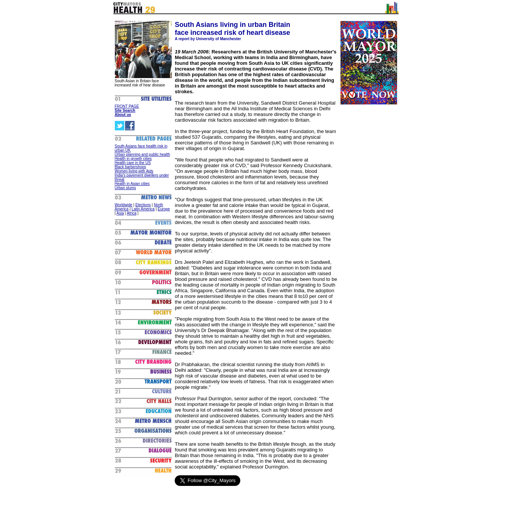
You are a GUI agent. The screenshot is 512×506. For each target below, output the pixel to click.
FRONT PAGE (127, 106)
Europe (164, 209)
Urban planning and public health (142, 154)
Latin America (143, 209)
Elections (143, 205)
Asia (120, 213)
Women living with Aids (134, 171)
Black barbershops (130, 167)
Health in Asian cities (132, 184)
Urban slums (125, 188)
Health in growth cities (133, 159)
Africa (131, 213)
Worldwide (124, 205)
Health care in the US (133, 163)
